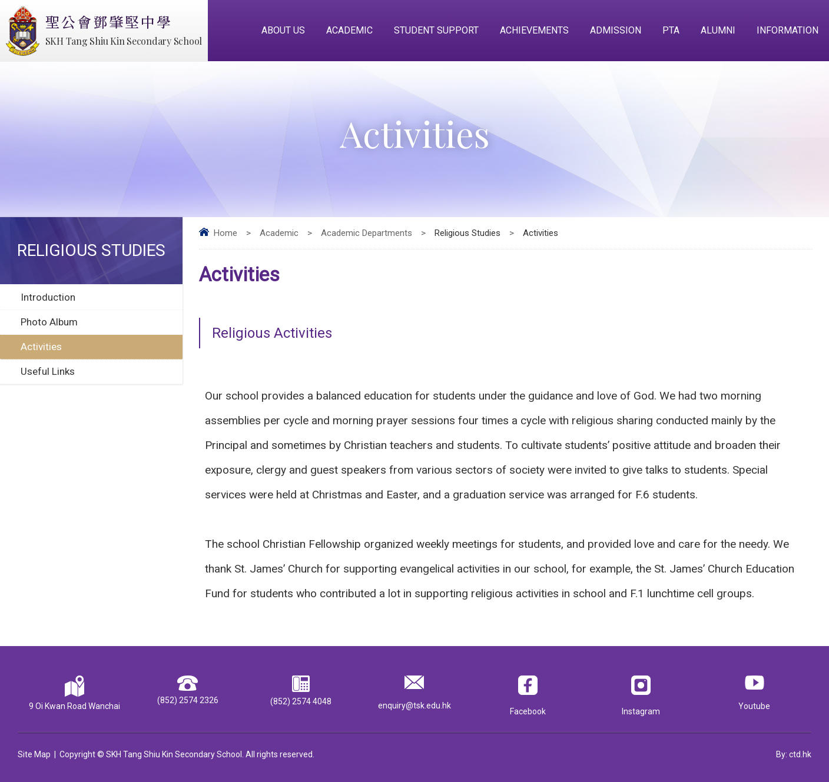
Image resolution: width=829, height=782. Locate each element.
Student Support (436, 30)
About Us (283, 30)
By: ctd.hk (793, 754)
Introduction (48, 297)
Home (225, 233)
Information (787, 30)
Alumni (718, 30)
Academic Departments (366, 233)
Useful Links (48, 371)
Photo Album (49, 322)
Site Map (34, 754)
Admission (615, 30)
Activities (41, 346)
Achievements (534, 30)
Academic (349, 30)
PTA (670, 30)
